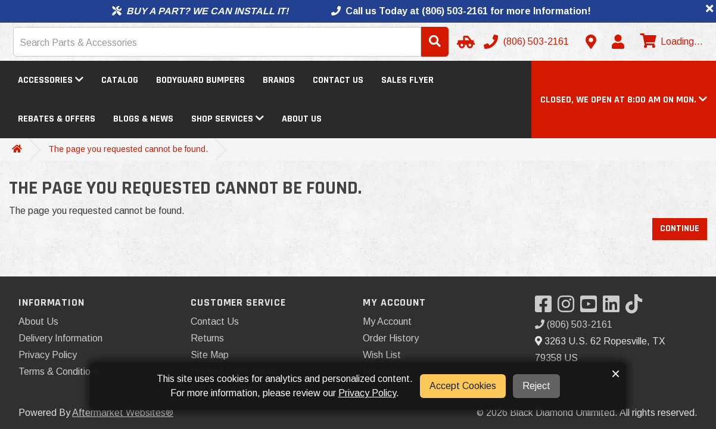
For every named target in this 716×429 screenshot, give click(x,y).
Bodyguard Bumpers (200, 80)
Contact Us (338, 80)
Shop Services (227, 119)
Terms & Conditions (59, 371)
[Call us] (527, 42)
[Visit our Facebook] (546, 308)
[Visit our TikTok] (636, 308)
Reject (536, 386)
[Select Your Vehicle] (464, 42)
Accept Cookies (462, 386)
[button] (623, 99)
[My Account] (618, 42)
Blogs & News (143, 119)
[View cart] (670, 41)
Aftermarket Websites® (122, 413)
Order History (391, 338)
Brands (279, 80)
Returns (207, 338)
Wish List (382, 355)
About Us (302, 119)
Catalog (119, 80)
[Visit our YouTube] (591, 308)
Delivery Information (60, 338)
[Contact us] (591, 42)
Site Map (210, 355)
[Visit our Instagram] (569, 308)
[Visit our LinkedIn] (614, 308)
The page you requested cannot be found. (128, 149)
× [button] (615, 374)
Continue (679, 228)
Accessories (50, 80)
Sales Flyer (407, 80)
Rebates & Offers (56, 119)
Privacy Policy (47, 355)
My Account (387, 321)
